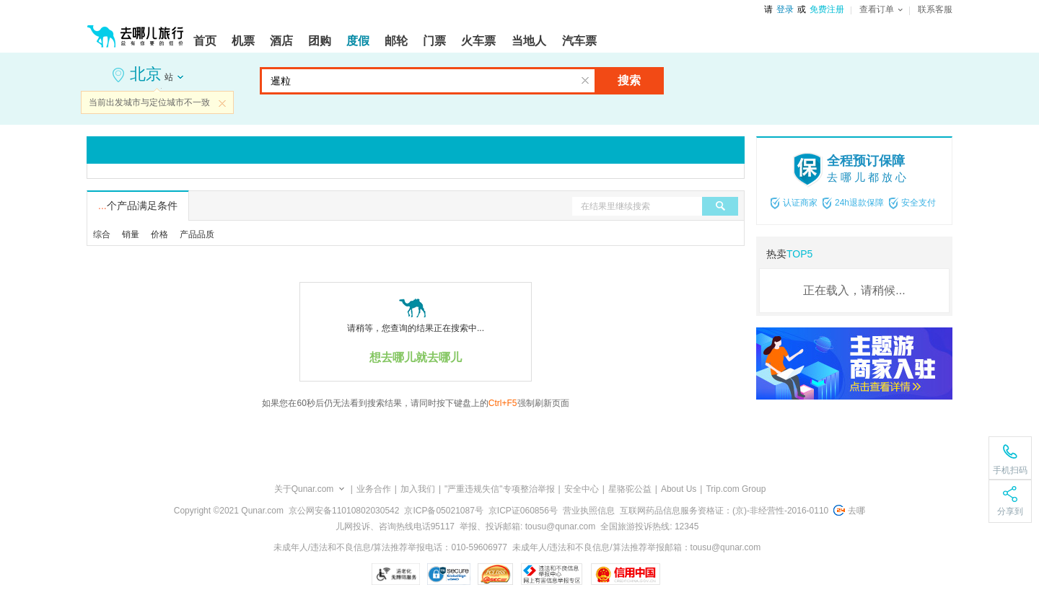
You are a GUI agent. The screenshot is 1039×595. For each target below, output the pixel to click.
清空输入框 (585, 80)
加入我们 (417, 489)
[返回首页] (136, 30)
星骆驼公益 (630, 489)
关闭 (222, 103)
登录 (785, 9)
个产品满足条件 (137, 205)
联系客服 (935, 9)
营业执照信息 (589, 511)
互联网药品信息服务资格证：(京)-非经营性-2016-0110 (724, 511)
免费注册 (827, 9)
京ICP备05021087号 (443, 511)
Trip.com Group (736, 489)
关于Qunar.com (304, 489)
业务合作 (373, 489)
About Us (678, 489)
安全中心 (581, 489)
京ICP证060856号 (523, 511)
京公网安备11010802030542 (344, 511)
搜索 (629, 80)
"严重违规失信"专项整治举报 (499, 489)
